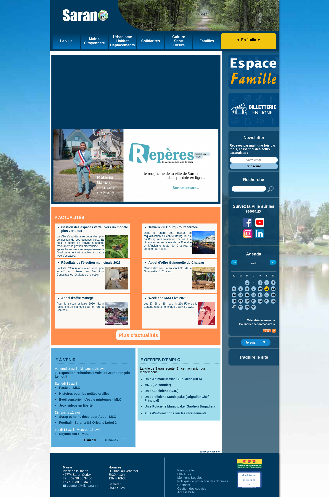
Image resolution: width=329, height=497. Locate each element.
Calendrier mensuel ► (261, 320)
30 (253, 307)
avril (254, 263)
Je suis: (255, 342)
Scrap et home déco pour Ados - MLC (87, 416)
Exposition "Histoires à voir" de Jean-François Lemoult (92, 374)
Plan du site (185, 470)
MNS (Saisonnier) (157, 385)
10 (260, 288)
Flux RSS (184, 474)
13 (234, 295)
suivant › (111, 440)
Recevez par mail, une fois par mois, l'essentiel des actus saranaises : (253, 149)
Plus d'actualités (138, 335)
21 (240, 301)
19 (273, 295)
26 (273, 301)
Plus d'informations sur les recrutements (175, 413)
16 (253, 295)
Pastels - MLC (69, 387)
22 (247, 301)
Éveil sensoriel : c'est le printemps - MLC (90, 399)
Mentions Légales (189, 477)
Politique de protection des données (202, 481)
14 (240, 295)
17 (260, 295)
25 (266, 301)
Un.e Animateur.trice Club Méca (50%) (173, 379)
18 (266, 295)
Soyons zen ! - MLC (74, 434)
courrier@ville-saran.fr (82, 485)
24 (260, 301)
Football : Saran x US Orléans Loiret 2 (88, 422)
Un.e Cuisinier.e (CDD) (161, 391)
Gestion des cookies (191, 488)
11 (266, 288)
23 (253, 301)
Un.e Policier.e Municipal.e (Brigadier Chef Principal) (176, 398)
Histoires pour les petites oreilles (84, 393)
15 (247, 295)
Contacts (183, 485)
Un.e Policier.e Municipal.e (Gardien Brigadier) (179, 406)
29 (247, 307)
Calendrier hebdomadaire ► (257, 324)
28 (240, 307)
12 (273, 288)
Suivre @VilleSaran (209, 451)
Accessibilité (186, 492)
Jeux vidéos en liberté (76, 405)
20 (234, 301)
